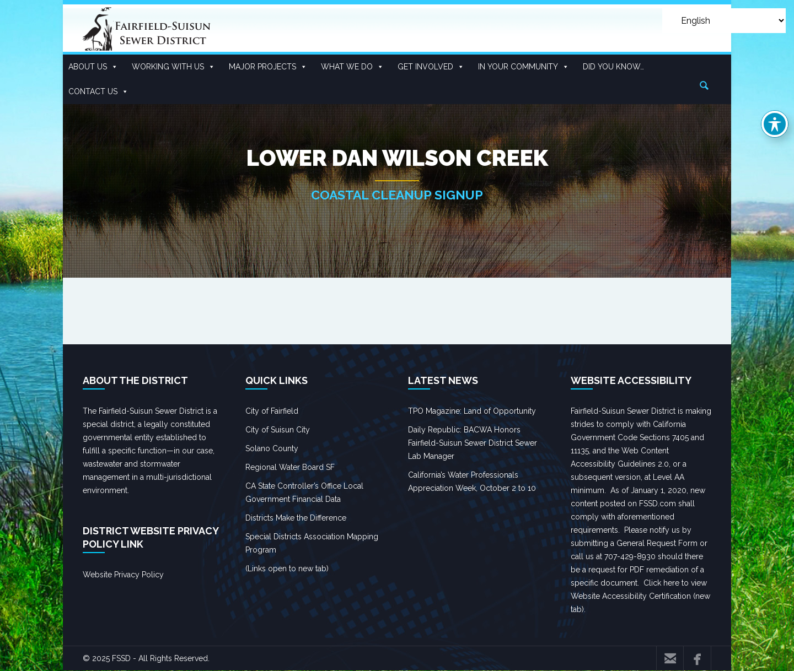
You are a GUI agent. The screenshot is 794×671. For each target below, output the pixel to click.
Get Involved (431, 67)
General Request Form (657, 543)
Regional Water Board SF (290, 467)
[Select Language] (724, 20)
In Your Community (523, 67)
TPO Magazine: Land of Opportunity (472, 411)
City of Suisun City (277, 429)
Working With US (173, 67)
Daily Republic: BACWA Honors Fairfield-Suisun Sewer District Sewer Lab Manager (472, 443)
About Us (93, 67)
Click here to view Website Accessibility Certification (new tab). (640, 596)
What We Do (352, 67)
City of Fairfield (271, 411)
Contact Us (98, 91)
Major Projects (268, 67)
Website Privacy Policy (123, 574)
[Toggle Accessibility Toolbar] (774, 124)
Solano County (271, 448)
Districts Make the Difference (295, 517)
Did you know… (613, 66)
